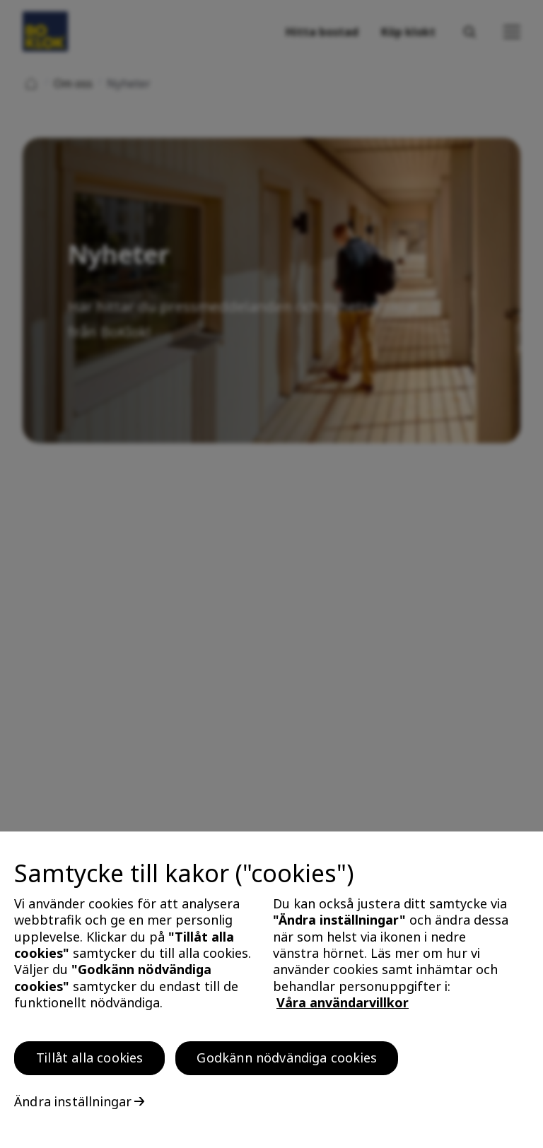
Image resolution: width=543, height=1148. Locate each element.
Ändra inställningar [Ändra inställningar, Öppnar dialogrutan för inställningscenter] (73, 1105)
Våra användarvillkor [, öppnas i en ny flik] (342, 1006)
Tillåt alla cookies (89, 1061)
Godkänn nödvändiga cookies (287, 1061)
